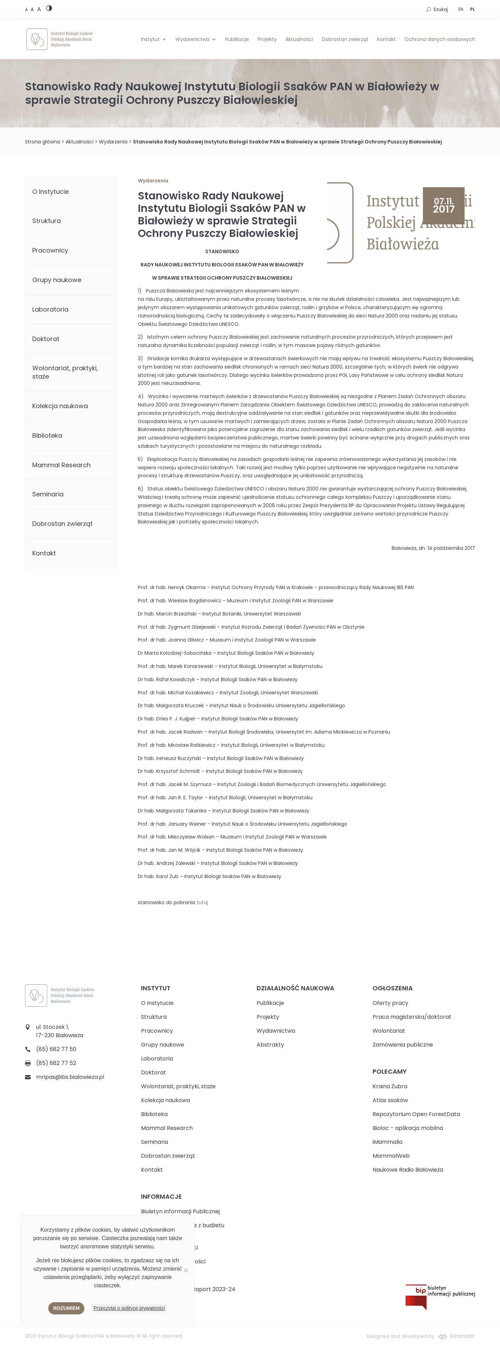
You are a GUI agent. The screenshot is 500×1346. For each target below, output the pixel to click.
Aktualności (299, 39)
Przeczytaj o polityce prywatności (129, 1308)
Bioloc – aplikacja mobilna (408, 1128)
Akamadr (462, 1336)
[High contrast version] (49, 10)
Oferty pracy (390, 1003)
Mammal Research (61, 465)
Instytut (150, 39)
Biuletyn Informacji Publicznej (180, 1211)
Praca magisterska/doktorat (412, 1017)
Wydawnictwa (192, 39)
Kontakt (386, 39)
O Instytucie (50, 191)
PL (472, 9)
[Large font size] (39, 9)
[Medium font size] (33, 9)
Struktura (46, 220)
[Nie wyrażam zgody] (185, 1270)
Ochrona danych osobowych (440, 39)
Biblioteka (47, 435)
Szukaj (440, 9)
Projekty (267, 39)
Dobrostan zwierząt (345, 39)
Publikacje (237, 39)
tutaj (202, 902)
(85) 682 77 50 (56, 1049)
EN (460, 9)
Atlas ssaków (390, 1100)
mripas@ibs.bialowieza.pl (70, 1077)
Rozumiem (66, 1308)
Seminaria (48, 494)
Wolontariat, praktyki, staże (65, 372)
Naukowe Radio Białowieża (408, 1170)
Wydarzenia (113, 141)
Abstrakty (270, 1045)
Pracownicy (50, 250)
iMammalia (387, 1142)
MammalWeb (391, 1156)
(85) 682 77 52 (56, 1063)
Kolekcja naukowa (60, 406)
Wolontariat (389, 1031)
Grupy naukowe (56, 279)
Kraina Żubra (390, 1086)
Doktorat (45, 339)
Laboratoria (50, 309)
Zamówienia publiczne (403, 1045)
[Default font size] (27, 10)
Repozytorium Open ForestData (416, 1114)
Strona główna (42, 141)
